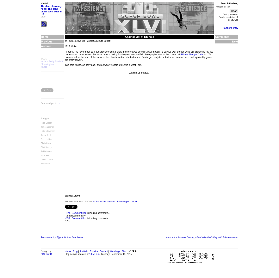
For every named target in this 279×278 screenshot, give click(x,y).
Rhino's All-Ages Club (192, 54)
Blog (75, 251)
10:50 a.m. (94, 254)
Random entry (230, 28)
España (94, 251)
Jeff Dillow (45, 164)
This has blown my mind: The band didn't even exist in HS (51, 10)
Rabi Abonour (47, 151)
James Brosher (47, 127)
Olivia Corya (46, 143)
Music (44, 67)
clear (234, 11)
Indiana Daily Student (52, 61)
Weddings (115, 251)
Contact (104, 251)
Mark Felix (45, 155)
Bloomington (47, 64)
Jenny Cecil (46, 135)
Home (68, 251)
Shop (124, 251)
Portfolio (83, 251)
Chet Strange (46, 147)
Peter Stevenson (48, 131)
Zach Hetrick (46, 139)
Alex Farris (46, 254)
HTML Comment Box (76, 213)
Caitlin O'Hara (47, 159)
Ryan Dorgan (46, 123)
